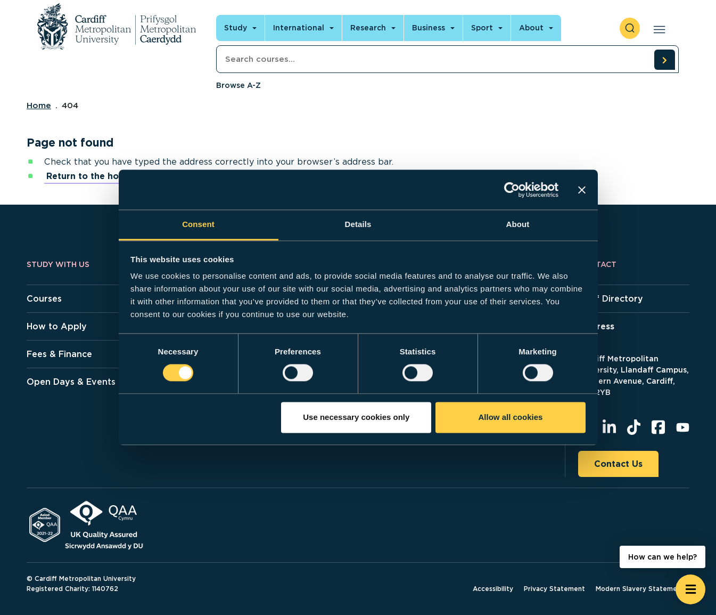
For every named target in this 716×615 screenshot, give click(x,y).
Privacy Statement (554, 589)
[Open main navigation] (657, 28)
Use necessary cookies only (356, 417)
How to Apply (57, 326)
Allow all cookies (510, 417)
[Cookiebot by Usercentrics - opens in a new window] (511, 190)
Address (596, 326)
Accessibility (493, 589)
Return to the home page (102, 176)
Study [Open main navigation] (235, 27)
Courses (44, 299)
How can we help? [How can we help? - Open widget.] (662, 557)
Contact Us (618, 464)
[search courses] (664, 60)
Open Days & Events (71, 382)
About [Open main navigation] (531, 27)
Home (39, 105)
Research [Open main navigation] (368, 27)
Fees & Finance (59, 354)
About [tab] (518, 224)
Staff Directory (610, 299)
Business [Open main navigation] (428, 27)
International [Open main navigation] (298, 27)
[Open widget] (690, 589)
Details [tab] (358, 224)
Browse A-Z (238, 85)
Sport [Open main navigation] (482, 27)
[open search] (630, 28)
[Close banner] (582, 189)
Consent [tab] (198, 224)
